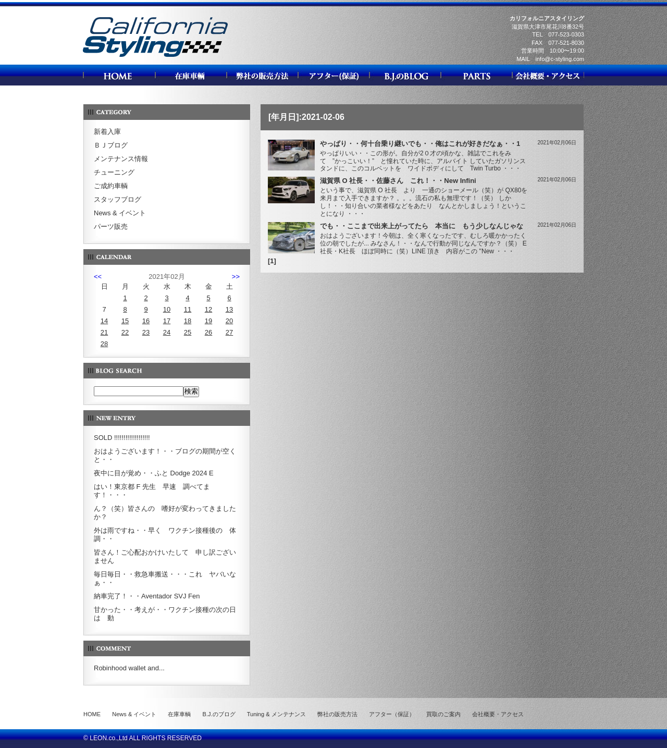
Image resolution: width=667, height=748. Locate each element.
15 (125, 321)
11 (187, 309)
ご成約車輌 (111, 186)
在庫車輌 (179, 714)
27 (229, 332)
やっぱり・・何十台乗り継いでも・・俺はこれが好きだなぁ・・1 (420, 144)
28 (104, 344)
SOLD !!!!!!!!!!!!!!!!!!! (122, 438)
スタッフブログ (117, 199)
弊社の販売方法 (337, 714)
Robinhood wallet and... (129, 668)
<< (98, 276)
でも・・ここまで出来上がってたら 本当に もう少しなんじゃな (421, 226)
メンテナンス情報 (121, 159)
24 (166, 332)
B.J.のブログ (219, 714)
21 (104, 332)
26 (208, 332)
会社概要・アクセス (498, 714)
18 (187, 321)
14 (104, 321)
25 (187, 332)
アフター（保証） (392, 714)
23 (146, 332)
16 (146, 321)
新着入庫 (107, 132)
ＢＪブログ (111, 145)
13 (229, 309)
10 (166, 309)
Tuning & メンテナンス (276, 714)
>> (236, 276)
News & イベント (120, 213)
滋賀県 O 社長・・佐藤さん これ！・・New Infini (398, 181)
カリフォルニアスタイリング (155, 56)
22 (125, 332)
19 (208, 321)
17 (166, 321)
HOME (92, 714)
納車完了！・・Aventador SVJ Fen (147, 596)
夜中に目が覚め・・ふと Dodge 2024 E (154, 473)
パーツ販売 (111, 226)
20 (229, 321)
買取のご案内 (443, 714)
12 (208, 309)
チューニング (114, 172)
